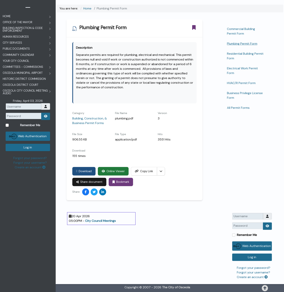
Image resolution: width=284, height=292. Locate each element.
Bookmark (121, 182)
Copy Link (144, 171)
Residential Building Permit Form (245, 56)
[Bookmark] (194, 27)
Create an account (252, 277)
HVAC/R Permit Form (241, 83)
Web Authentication (252, 246)
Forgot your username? (253, 272)
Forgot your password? (253, 268)
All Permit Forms (238, 108)
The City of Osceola (176, 287)
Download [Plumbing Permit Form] (84, 171)
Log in (252, 257)
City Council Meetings (100, 221)
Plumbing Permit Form (242, 44)
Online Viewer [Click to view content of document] (113, 171)
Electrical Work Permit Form (242, 70)
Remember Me (247, 235)
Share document (89, 182)
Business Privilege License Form (245, 95)
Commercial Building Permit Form (241, 31)
